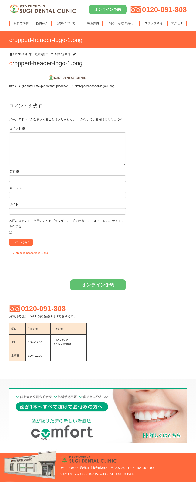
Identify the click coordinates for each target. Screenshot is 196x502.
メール (15, 188)
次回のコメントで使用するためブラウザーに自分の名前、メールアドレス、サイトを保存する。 (66, 223)
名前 (14, 171)
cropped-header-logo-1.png (32, 252)
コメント (17, 128)
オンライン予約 (107, 9)
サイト (13, 204)
